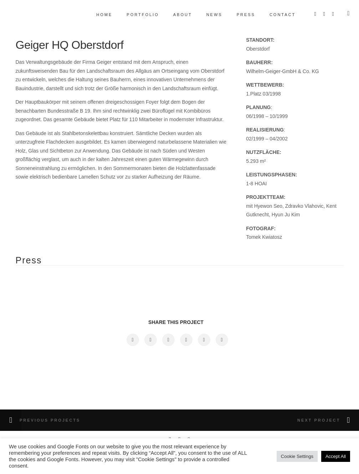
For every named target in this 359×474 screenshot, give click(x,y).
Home (100, 14)
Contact (278, 14)
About (178, 14)
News (210, 14)
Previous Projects (50, 420)
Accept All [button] (335, 456)
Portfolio (138, 14)
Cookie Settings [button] (297, 456)
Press (241, 14)
